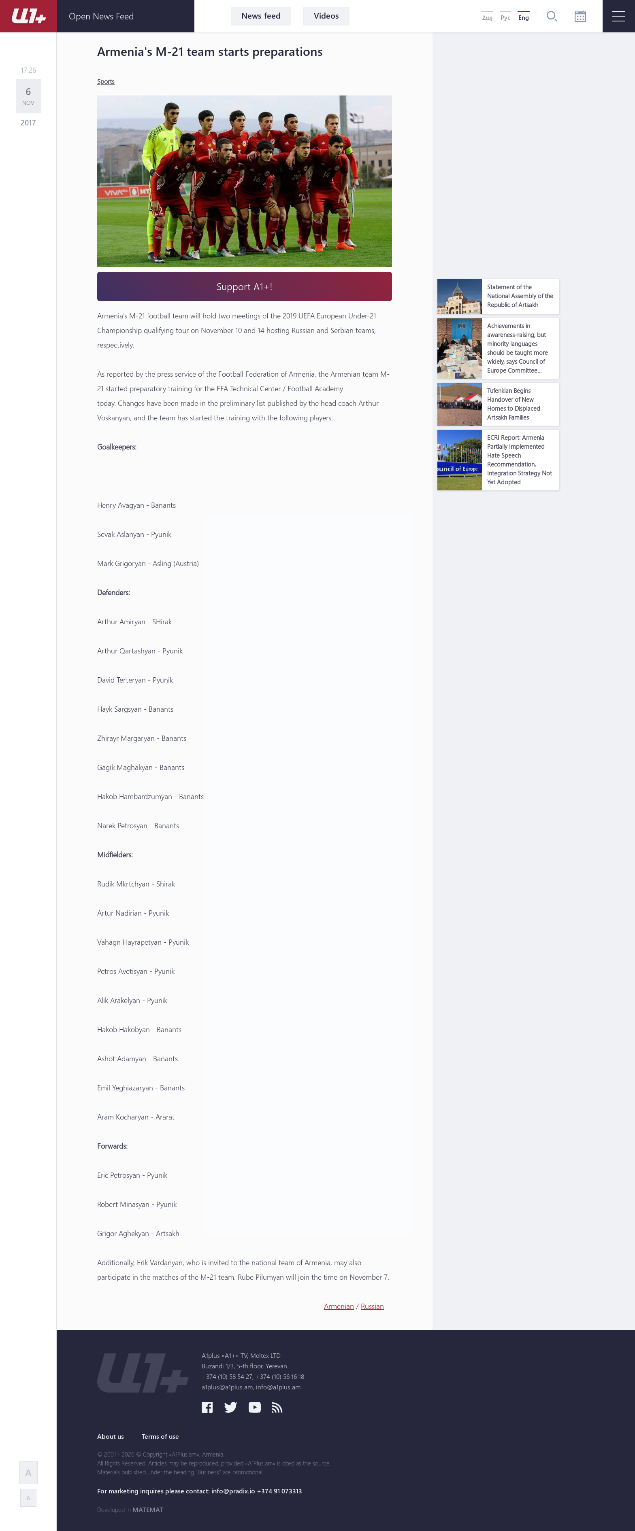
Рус (505, 17)
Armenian (339, 1306)
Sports (106, 81)
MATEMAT (147, 1509)
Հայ (487, 17)
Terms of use (160, 1436)
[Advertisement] (498, 153)
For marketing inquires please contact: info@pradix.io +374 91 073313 (199, 1491)
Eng (523, 17)
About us (110, 1436)
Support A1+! (245, 286)
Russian (372, 1306)
